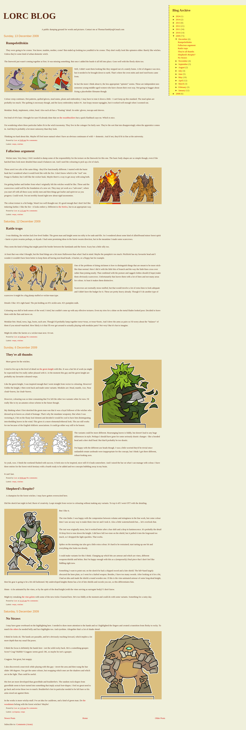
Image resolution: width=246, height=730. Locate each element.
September (183, 64)
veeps (14, 144)
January (182, 90)
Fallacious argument (20, 151)
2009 (178, 36)
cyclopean (16, 712)
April (180, 80)
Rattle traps (14, 228)
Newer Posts (9, 718)
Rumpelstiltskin (17, 43)
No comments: (32, 140)
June (180, 74)
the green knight (46, 369)
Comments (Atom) (24, 724)
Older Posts (160, 718)
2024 (178, 16)
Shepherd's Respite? (20, 488)
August (181, 67)
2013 (178, 23)
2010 (178, 33)
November (183, 61)
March (181, 84)
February (182, 87)
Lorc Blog (29, 16)
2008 (178, 94)
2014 (178, 19)
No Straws (13, 618)
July (180, 71)
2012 (178, 26)
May (180, 77)
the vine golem (28, 597)
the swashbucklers (67, 118)
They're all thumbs (19, 354)
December (183, 39)
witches (20, 144)
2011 (178, 29)
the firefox (63, 207)
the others (14, 629)
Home (85, 718)
